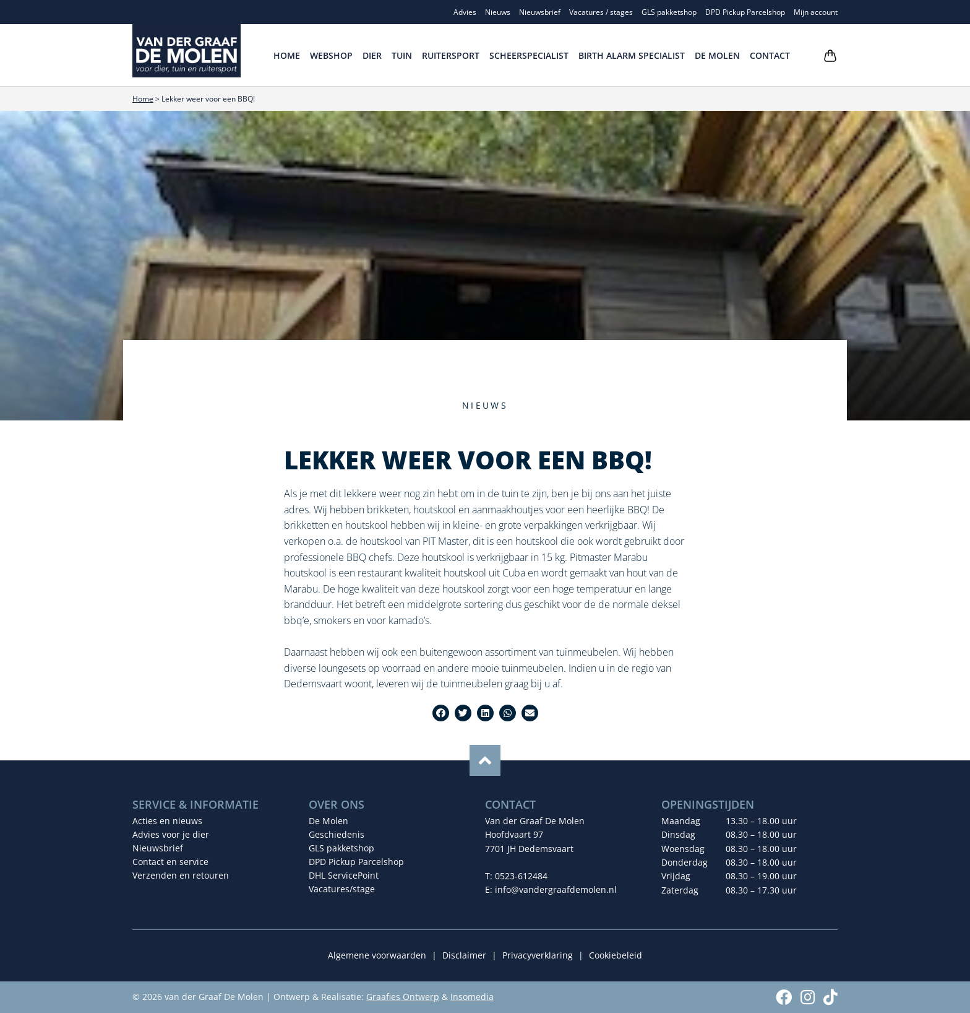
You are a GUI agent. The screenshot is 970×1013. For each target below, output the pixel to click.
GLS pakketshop (669, 12)
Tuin (402, 55)
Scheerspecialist (529, 55)
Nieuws (497, 12)
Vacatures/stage (342, 889)
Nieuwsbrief (539, 12)
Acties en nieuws (167, 821)
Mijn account (816, 12)
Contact (770, 55)
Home (286, 55)
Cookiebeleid (615, 955)
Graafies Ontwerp (402, 996)
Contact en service (170, 861)
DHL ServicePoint (344, 875)
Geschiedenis (336, 834)
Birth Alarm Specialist (631, 55)
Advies (464, 12)
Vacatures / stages (601, 12)
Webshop (331, 55)
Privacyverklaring (537, 955)
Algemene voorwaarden (377, 955)
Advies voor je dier (170, 834)
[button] (440, 713)
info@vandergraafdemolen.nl (556, 889)
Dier (372, 55)
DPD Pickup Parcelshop (745, 12)
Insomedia (472, 996)
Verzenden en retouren (180, 875)
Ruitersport (450, 55)
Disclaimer (464, 955)
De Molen (717, 55)
